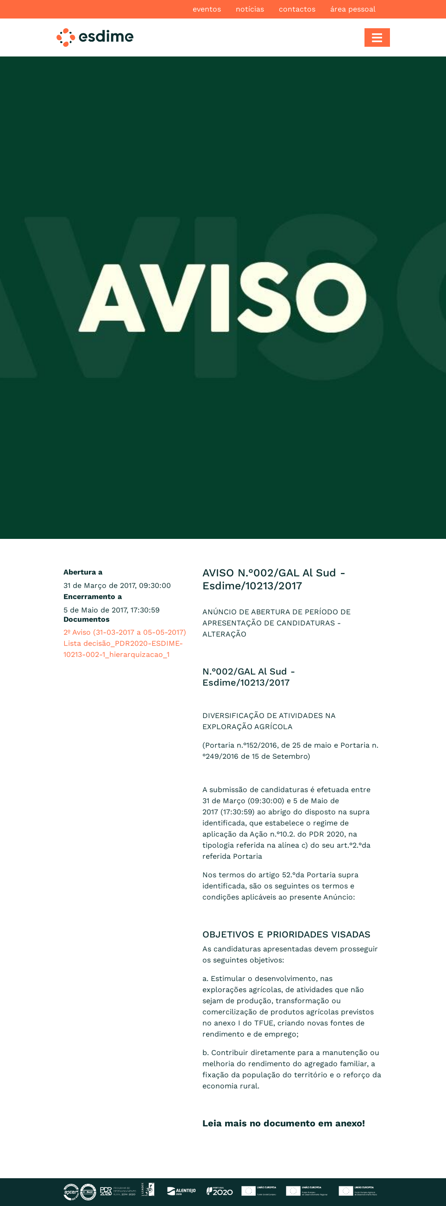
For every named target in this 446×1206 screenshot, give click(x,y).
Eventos (207, 9)
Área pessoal (353, 9)
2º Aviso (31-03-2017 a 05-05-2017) (124, 632)
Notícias (250, 9)
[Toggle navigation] (377, 37)
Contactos (297, 9)
